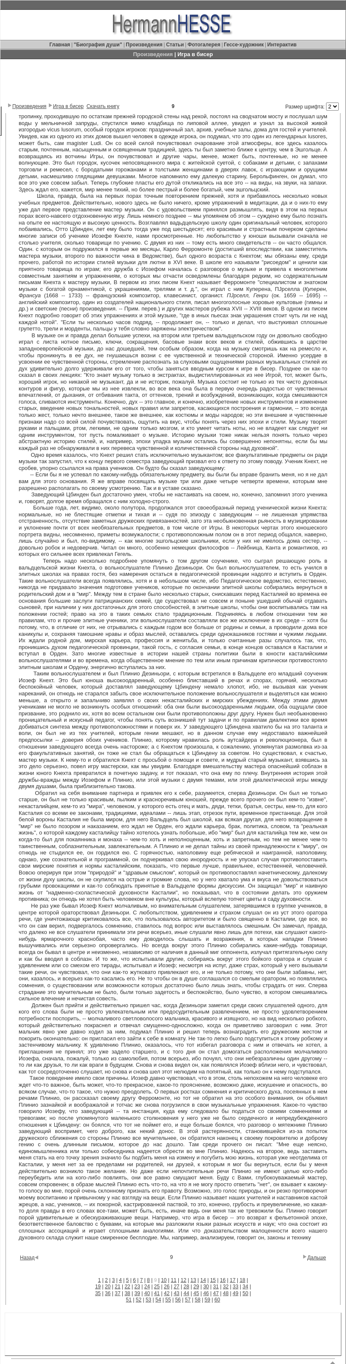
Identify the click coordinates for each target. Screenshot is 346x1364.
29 (196, 1287)
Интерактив (282, 45)
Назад (27, 1258)
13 (193, 1280)
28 (186, 1287)
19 (98, 1287)
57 (188, 1300)
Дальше (316, 1258)
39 (137, 1293)
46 (206, 1293)
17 (232, 1280)
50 (245, 1293)
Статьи (175, 45)
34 (245, 1287)
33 (235, 1287)
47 (216, 1293)
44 (186, 1293)
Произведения (144, 45)
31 (216, 1287)
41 (157, 1293)
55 (168, 1300)
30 (206, 1287)
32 (225, 1287)
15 (213, 1280)
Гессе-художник (244, 45)
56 (177, 1300)
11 (173, 1280)
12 (183, 1280)
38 (127, 1293)
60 (217, 1300)
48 (225, 1293)
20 (107, 1287)
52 (138, 1300)
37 (117, 1293)
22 (127, 1287)
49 (235, 1293)
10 (163, 1280)
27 (176, 1287)
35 (98, 1293)
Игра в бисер (68, 106)
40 (147, 1293)
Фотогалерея (204, 45)
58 (197, 1300)
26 (166, 1287)
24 (147, 1287)
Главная (60, 45)
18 (242, 1280)
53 (148, 1300)
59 (207, 1300)
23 (137, 1287)
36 (107, 1293)
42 (166, 1293)
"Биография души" (99, 45)
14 (203, 1280)
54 (158, 1300)
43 (176, 1293)
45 (196, 1293)
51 (129, 1300)
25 (157, 1287)
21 (117, 1287)
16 (222, 1280)
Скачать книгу (103, 106)
